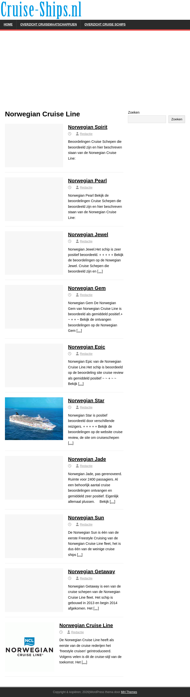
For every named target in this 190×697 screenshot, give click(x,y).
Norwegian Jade (87, 459)
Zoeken (134, 112)
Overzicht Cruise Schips (104, 24)
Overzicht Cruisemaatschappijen (48, 24)
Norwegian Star (86, 400)
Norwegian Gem (87, 288)
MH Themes (129, 692)
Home (8, 24)
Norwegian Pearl (87, 180)
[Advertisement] (95, 72)
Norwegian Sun (86, 517)
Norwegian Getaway (91, 571)
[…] (100, 271)
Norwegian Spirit (87, 127)
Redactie (86, 134)
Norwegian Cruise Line (86, 625)
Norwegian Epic (86, 347)
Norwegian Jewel (88, 234)
